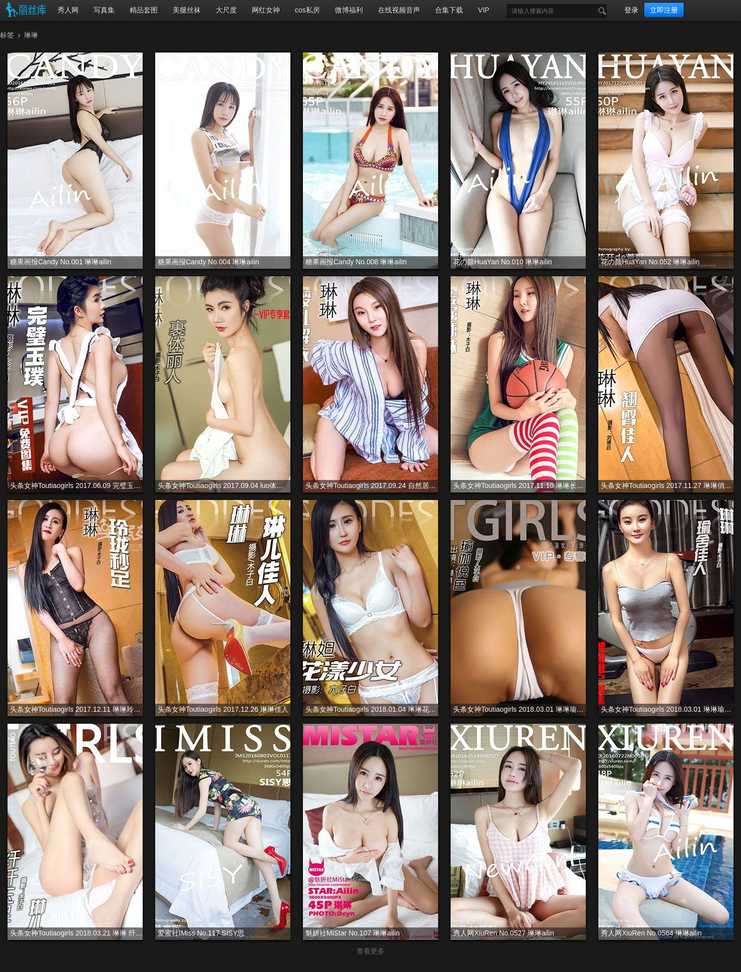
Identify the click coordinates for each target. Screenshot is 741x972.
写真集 (104, 10)
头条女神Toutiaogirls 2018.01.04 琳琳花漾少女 (371, 709)
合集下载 (449, 10)
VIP (484, 10)
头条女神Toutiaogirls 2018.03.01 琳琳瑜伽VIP (519, 709)
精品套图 (144, 10)
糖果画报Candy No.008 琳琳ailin (356, 262)
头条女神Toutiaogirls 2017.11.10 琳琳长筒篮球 (519, 485)
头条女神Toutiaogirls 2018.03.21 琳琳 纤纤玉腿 (76, 933)
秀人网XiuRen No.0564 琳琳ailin (651, 933)
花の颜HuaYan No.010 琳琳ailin (502, 262)
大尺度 (226, 10)
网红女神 (266, 10)
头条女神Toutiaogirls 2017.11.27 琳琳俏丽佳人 (667, 485)
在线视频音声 (399, 10)
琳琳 (31, 35)
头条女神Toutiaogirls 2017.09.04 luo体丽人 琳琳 (224, 485)
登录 (631, 10)
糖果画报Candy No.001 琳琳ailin (60, 262)
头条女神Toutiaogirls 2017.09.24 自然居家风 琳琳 (371, 485)
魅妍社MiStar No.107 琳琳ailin (352, 933)
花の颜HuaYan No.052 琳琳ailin (650, 262)
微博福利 (349, 10)
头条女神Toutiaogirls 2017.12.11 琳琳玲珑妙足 (76, 709)
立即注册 (664, 10)
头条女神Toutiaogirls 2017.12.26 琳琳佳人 (223, 709)
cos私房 (307, 10)
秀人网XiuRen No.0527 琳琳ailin (503, 933)
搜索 (600, 11)
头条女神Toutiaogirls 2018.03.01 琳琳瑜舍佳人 (667, 709)
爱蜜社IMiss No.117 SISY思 (201, 933)
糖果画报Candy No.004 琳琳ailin (208, 262)
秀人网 (68, 10)
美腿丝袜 (187, 10)
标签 (7, 35)
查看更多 (370, 951)
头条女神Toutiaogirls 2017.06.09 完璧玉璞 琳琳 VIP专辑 (76, 485)
